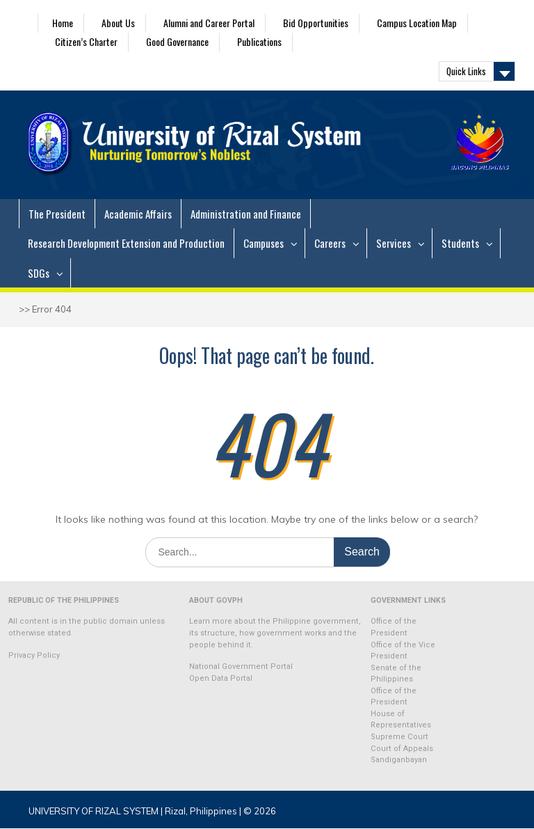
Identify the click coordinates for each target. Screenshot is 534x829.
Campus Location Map (417, 22)
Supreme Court (399, 736)
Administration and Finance (246, 213)
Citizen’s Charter (86, 41)
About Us (118, 22)
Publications (259, 41)
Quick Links (466, 71)
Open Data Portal (220, 678)
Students (460, 243)
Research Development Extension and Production (126, 243)
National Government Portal (241, 666)
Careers (330, 243)
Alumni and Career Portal (208, 22)
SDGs (38, 273)
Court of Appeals (402, 748)
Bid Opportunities (315, 22)
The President (57, 213)
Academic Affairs (138, 213)
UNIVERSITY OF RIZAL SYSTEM (94, 810)
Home (62, 22)
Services (393, 243)
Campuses (263, 243)
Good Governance (177, 41)
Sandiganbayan (399, 759)
